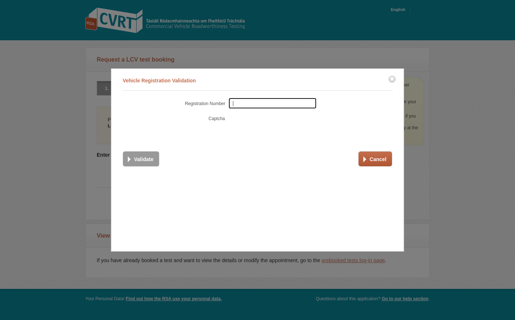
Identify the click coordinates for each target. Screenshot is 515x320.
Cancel (378, 158)
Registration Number (205, 102)
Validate (143, 158)
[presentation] (284, 126)
